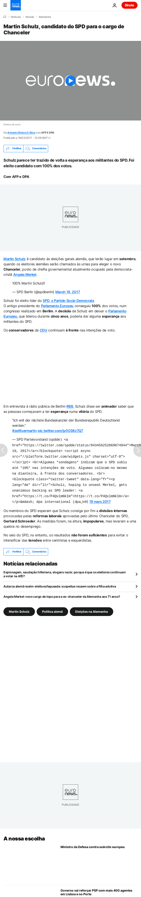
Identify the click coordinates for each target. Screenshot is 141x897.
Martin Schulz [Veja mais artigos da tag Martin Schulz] (19, 606)
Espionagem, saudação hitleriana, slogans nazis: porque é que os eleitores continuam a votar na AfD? (64, 569)
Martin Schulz (14, 259)
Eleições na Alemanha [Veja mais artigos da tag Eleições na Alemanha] (91, 606)
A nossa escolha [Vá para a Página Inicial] (24, 833)
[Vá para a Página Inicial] (15, 5)
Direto (129, 5)
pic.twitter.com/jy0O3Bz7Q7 (60, 430)
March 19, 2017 (67, 292)
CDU (43, 330)
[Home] (4, 16)
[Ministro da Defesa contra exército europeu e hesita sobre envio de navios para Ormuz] (99, 858)
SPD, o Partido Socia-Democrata (68, 300)
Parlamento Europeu (57, 306)
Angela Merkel (24, 274)
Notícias (16, 17)
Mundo (30, 17)
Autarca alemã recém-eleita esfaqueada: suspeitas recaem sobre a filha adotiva (59, 581)
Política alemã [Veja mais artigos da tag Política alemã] (52, 606)
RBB (69, 406)
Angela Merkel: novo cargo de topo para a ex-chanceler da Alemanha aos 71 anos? (61, 591)
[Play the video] (70, 80)
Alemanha (45, 17)
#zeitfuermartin (24, 430)
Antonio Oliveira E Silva (21, 132)
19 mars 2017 (100, 497)
